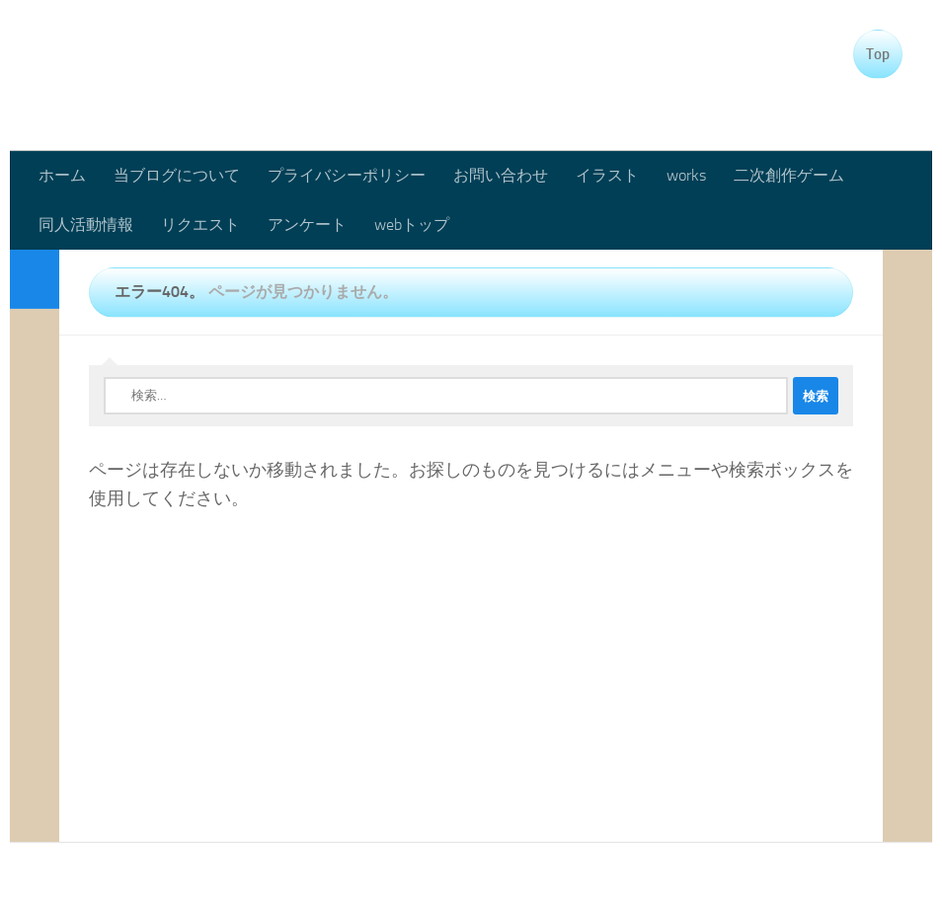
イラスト (607, 175)
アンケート (307, 224)
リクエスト (200, 224)
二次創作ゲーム (789, 175)
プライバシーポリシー (347, 175)
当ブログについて (177, 175)
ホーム (62, 175)
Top (878, 54)
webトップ (411, 224)
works (686, 175)
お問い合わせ (500, 175)
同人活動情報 (86, 224)
